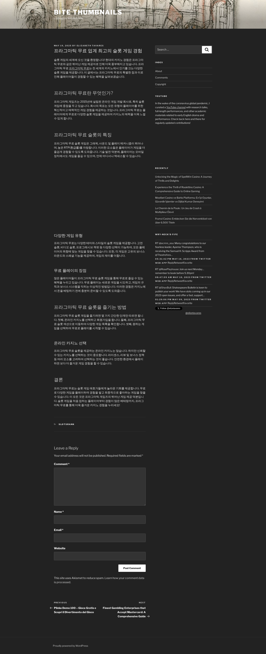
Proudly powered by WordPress (70, 645)
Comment (62, 464)
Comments (161, 77)
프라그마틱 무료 (79, 68)
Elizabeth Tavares (90, 45)
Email (58, 530)
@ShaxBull (165, 287)
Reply (171, 262)
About (158, 71)
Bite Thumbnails (88, 12)
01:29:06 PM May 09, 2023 (172, 299)
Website (59, 548)
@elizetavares (193, 312)
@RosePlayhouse (168, 269)
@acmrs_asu (166, 243)
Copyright (160, 84)
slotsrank (66, 424)
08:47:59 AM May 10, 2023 (173, 277)
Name (59, 511)
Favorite (187, 262)
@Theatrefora (163, 254)
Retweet (178, 262)
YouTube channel (176, 107)
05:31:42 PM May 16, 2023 (172, 259)
